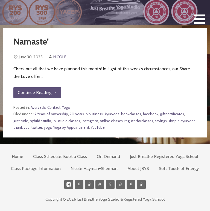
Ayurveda (38, 107)
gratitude (20, 121)
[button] (201, 13)
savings (161, 121)
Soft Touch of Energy (179, 168)
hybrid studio (40, 121)
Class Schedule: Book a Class (60, 156)
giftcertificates (172, 114)
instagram (90, 121)
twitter (36, 127)
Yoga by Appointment (71, 127)
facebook (150, 114)
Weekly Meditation (131, 184)
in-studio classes (66, 121)
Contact (53, 107)
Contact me (79, 184)
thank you (21, 127)
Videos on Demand (89, 184)
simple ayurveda (182, 121)
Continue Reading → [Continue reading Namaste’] (37, 92)
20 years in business (86, 114)
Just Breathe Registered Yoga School (164, 156)
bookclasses (131, 114)
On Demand (108, 156)
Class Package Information (36, 168)
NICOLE (59, 56)
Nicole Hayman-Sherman (94, 168)
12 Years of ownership (50, 114)
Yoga (66, 107)
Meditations (110, 184)
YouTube (98, 127)
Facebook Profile (68, 184)
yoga (48, 127)
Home (17, 156)
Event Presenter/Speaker (141, 184)
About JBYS (138, 168)
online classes (111, 121)
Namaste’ (31, 41)
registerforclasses (138, 121)
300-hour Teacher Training (99, 184)
